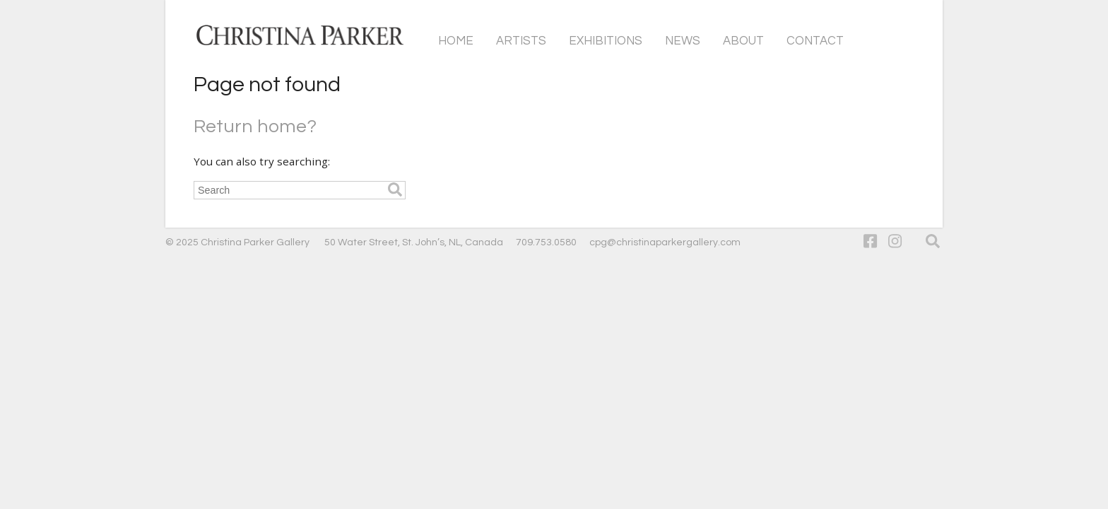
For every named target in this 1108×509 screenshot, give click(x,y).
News (682, 41)
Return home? (255, 126)
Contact (815, 41)
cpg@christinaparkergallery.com (665, 242)
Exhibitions (605, 41)
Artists (521, 41)
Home (455, 41)
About (743, 41)
